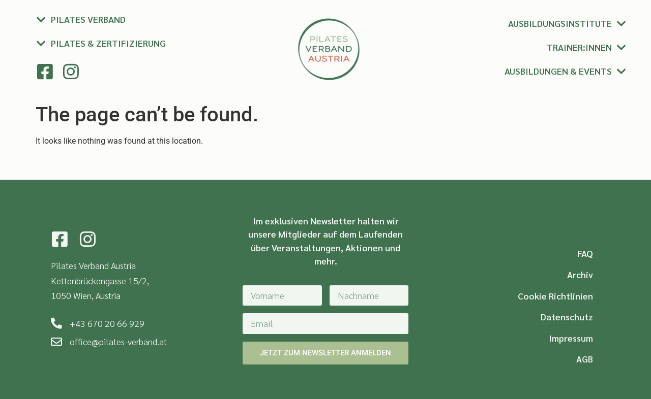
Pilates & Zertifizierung (108, 43)
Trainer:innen (579, 47)
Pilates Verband (88, 19)
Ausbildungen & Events (558, 71)
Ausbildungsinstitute (560, 23)
